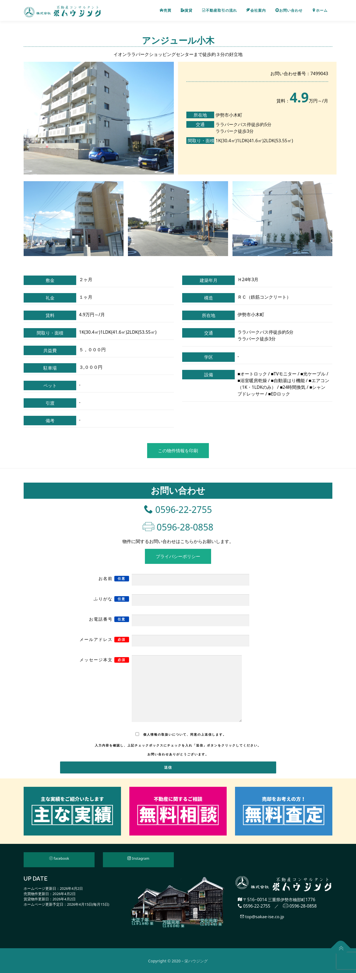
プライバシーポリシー (178, 556)
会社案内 (256, 10)
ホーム (320, 10)
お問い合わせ (289, 10)
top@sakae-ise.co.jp (262, 916)
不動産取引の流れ (219, 10)
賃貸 (186, 10)
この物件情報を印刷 (178, 451)
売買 (165, 10)
